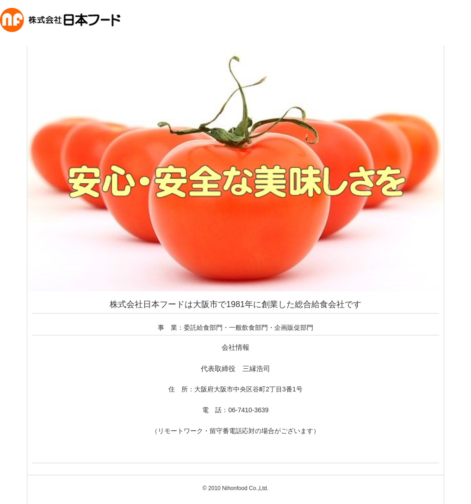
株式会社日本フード (50, 46)
